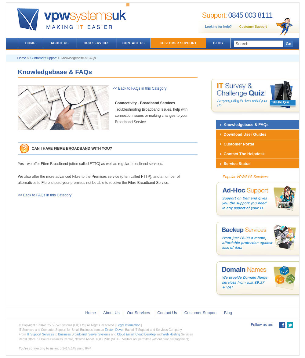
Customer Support (253, 26)
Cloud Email (125, 334)
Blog (228, 312)
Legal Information (128, 325)
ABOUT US (60, 43)
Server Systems (99, 334)
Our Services (138, 312)
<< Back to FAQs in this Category (138, 88)
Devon (119, 329)
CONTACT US (133, 43)
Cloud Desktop (145, 334)
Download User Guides (245, 134)
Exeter (109, 329)
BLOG (218, 43)
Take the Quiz (280, 102)
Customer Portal (239, 144)
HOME (30, 43)
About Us (111, 312)
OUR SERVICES (97, 43)
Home (21, 58)
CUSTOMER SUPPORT (178, 43)
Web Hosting (171, 334)
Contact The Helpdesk (244, 154)
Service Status (237, 163)
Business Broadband (72, 334)
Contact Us (167, 312)
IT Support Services (40, 334)
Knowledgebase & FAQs (246, 124)
